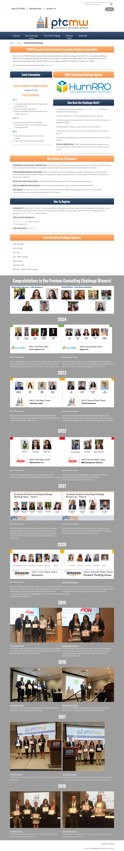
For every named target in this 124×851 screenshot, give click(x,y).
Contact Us (51, 8)
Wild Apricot (95, 848)
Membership (35, 8)
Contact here (31, 228)
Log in (109, 9)
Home (12, 43)
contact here (49, 65)
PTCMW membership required (92, 109)
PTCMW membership (27, 213)
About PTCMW (18, 8)
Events (19, 43)
